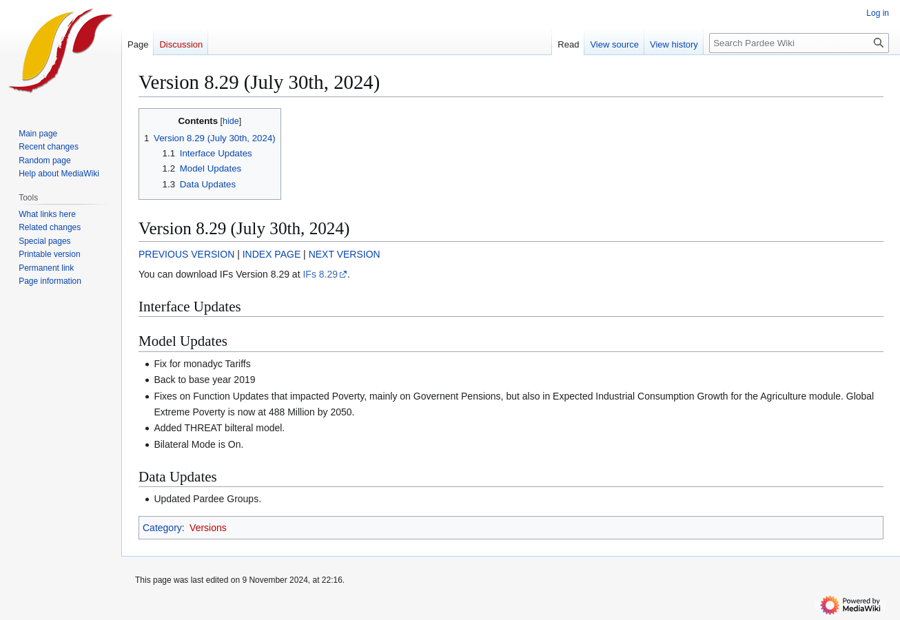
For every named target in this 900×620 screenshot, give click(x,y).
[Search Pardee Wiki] (799, 43)
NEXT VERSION (344, 254)
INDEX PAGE (272, 254)
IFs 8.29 (320, 274)
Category (162, 527)
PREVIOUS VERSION (186, 254)
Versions (208, 527)
